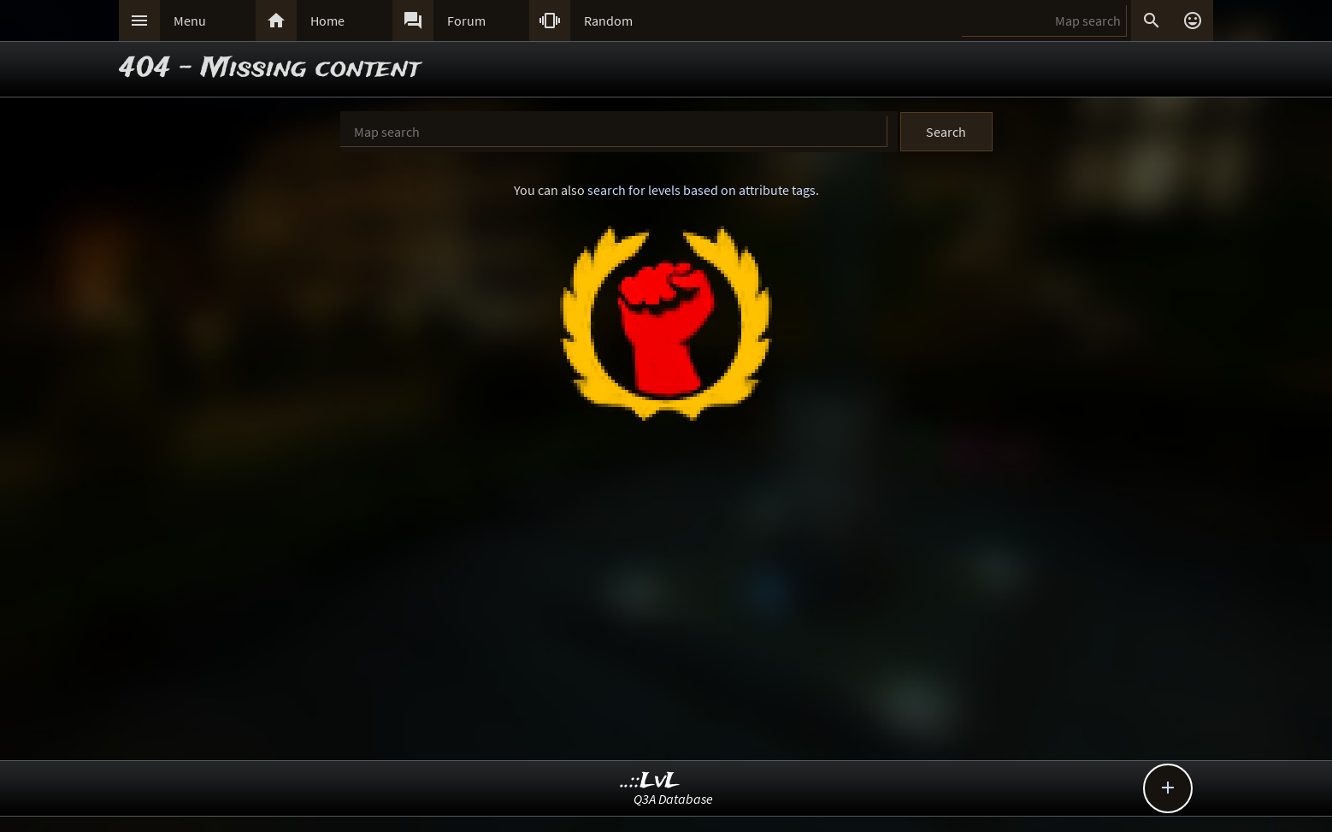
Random (608, 20)
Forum (466, 20)
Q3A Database (673, 798)
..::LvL (650, 781)
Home (327, 20)
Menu (190, 20)
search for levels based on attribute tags (701, 189)
